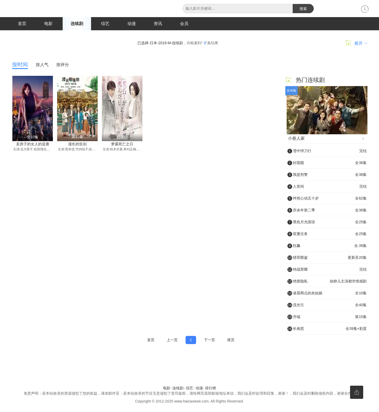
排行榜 (210, 388)
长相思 (327, 328)
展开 (356, 43)
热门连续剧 (310, 80)
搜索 (303, 9)
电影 (48, 23)
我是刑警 (327, 174)
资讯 (158, 23)
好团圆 (327, 162)
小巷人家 (326, 139)
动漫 (131, 23)
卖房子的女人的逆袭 (32, 144)
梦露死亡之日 (122, 144)
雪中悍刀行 (327, 151)
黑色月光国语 (327, 222)
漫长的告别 (77, 144)
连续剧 (77, 23)
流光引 (327, 305)
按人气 (42, 65)
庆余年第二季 (327, 210)
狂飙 (327, 245)
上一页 (172, 340)
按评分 (62, 65)
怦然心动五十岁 (327, 198)
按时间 (20, 65)
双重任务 (327, 234)
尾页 (231, 340)
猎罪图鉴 (327, 257)
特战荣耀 (327, 269)
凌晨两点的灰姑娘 (327, 293)
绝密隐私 (327, 281)
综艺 (105, 23)
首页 (22, 23)
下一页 (209, 340)
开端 (327, 316)
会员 (184, 23)
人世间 (327, 186)
